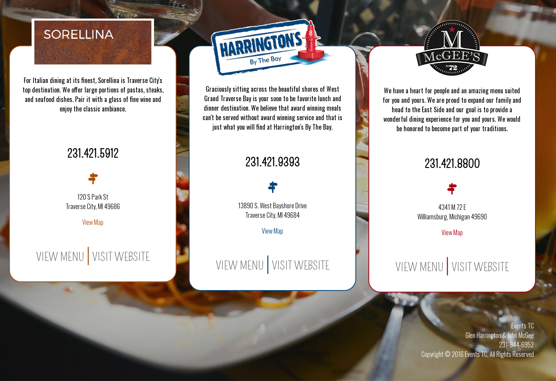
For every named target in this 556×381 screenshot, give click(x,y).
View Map (92, 222)
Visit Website (121, 257)
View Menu (60, 257)
